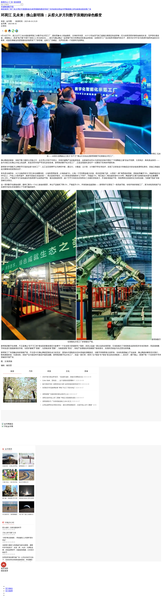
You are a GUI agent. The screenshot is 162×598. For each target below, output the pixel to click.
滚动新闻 (17, 2)
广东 (11, 2)
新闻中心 (4, 2)
